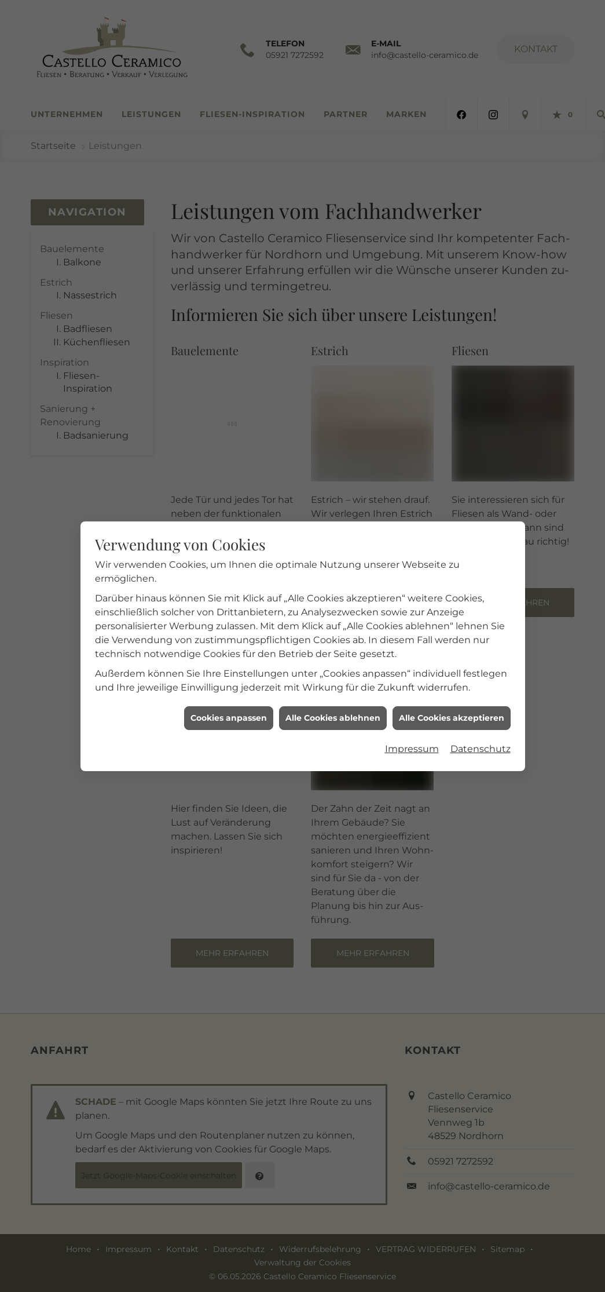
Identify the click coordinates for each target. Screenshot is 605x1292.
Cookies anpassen (228, 693)
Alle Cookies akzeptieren (451, 693)
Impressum (412, 724)
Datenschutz (480, 724)
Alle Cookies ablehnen (332, 693)
